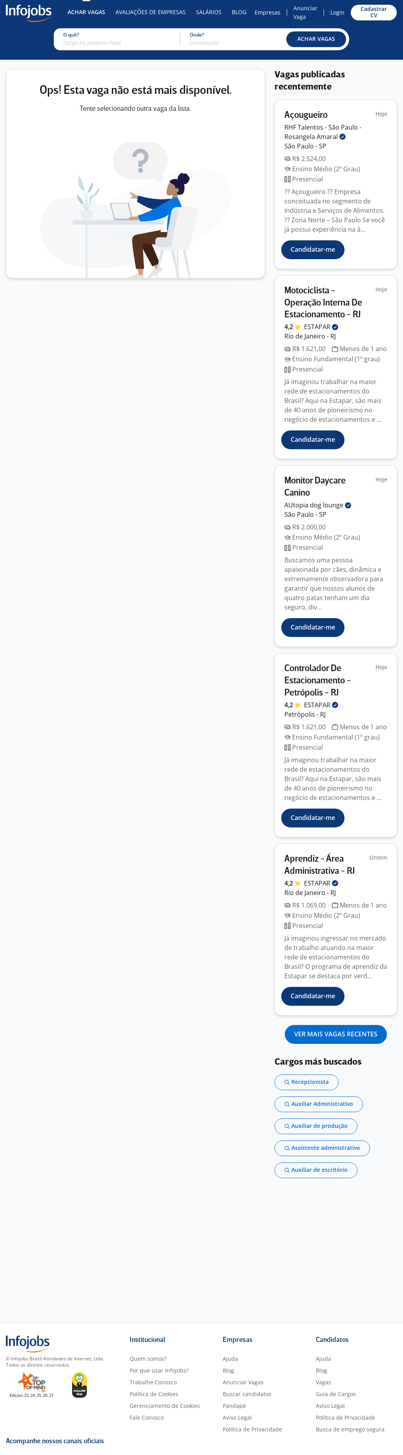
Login (337, 12)
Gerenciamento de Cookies (165, 1405)
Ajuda (230, 1358)
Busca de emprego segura (350, 1429)
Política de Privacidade (252, 1429)
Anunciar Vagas (243, 1382)
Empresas (267, 12)
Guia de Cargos (336, 1394)
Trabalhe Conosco (153, 1382)
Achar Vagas (86, 12)
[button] (316, 39)
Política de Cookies (154, 1394)
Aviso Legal (237, 1417)
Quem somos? (148, 1358)
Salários (209, 12)
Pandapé (234, 1405)
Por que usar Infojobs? (159, 1370)
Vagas (323, 1382)
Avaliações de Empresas (150, 12)
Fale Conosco (147, 1417)
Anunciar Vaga (305, 12)
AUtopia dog (317, 505)
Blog (239, 12)
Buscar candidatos (247, 1394)
